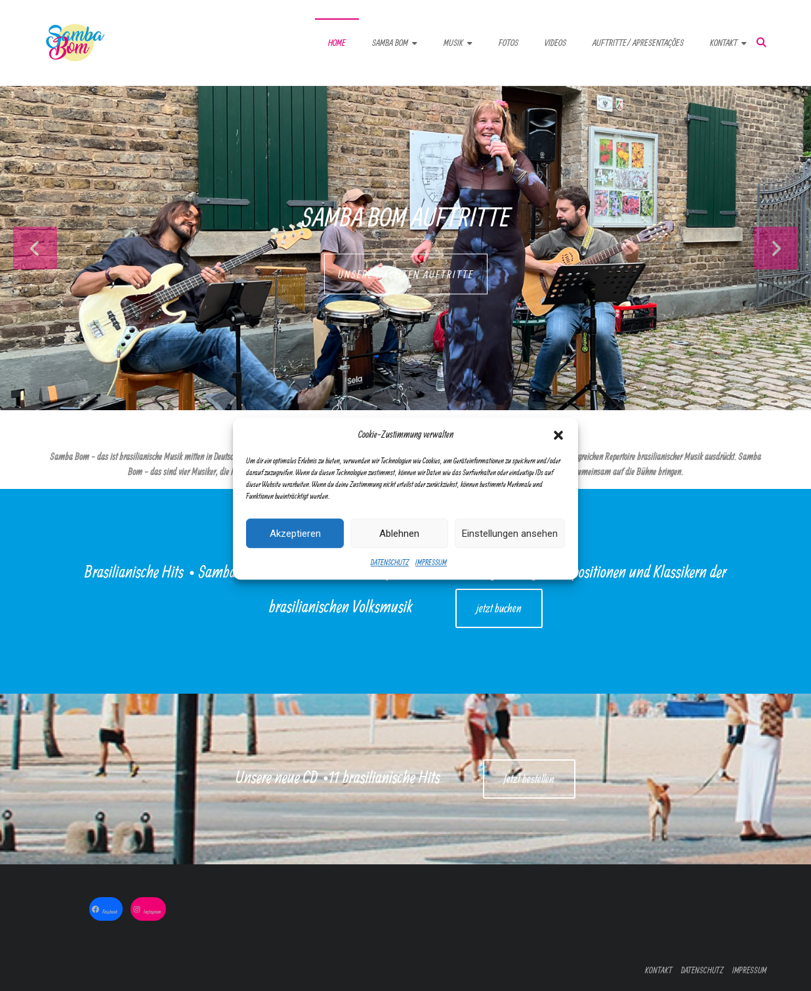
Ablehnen (399, 547)
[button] (558, 448)
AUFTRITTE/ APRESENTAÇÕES (638, 42)
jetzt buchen (499, 608)
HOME (337, 42)
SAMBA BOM (390, 42)
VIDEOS (555, 42)
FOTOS (508, 42)
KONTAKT (724, 42)
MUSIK (453, 42)
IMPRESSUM (431, 576)
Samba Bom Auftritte (405, 216)
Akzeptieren (295, 547)
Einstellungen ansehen (510, 547)
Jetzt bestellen (529, 779)
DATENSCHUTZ (390, 576)
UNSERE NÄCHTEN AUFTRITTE (406, 274)
